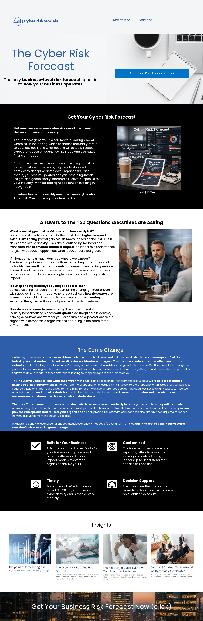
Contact (145, 20)
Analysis (122, 20)
